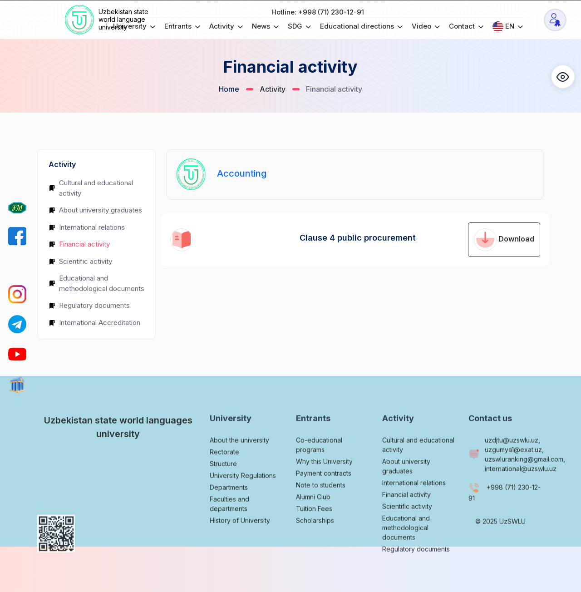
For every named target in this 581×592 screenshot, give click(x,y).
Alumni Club (313, 519)
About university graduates (95, 210)
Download (504, 239)
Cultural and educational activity (91, 187)
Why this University (324, 484)
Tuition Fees (314, 531)
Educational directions (361, 26)
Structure (223, 486)
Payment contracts (323, 495)
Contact (466, 26)
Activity (226, 26)
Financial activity (79, 244)
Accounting (241, 173)
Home (229, 89)
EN (507, 26)
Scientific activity (80, 261)
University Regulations (243, 498)
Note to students (320, 507)
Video (426, 26)
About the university (239, 462)
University (134, 26)
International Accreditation (94, 322)
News (265, 26)
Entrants (182, 26)
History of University (240, 543)
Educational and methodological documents (96, 283)
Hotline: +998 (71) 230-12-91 (317, 12)
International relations (87, 227)
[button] (563, 77)
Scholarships (315, 543)
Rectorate (224, 474)
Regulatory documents (89, 305)
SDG (299, 26)
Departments (229, 509)
